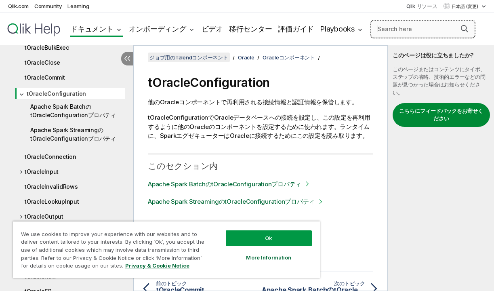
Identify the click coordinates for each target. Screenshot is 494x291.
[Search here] (423, 29)
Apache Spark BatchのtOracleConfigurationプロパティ (73, 110)
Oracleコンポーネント (289, 57)
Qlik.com (18, 6)
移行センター (250, 29)
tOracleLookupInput (52, 201)
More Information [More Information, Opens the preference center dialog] (251, 251)
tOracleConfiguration (56, 93)
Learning (78, 6)
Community (48, 6)
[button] (464, 29)
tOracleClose (42, 62)
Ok (251, 232)
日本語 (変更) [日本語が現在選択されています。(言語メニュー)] (465, 6)
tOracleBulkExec (47, 47)
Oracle (246, 57)
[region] (156, 246)
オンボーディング (157, 29)
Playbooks (337, 29)
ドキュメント (92, 29)
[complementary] (441, 168)
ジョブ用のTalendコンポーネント (188, 57)
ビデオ (212, 29)
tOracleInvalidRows (51, 186)
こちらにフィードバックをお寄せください (441, 115)
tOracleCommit (45, 77)
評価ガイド (296, 29)
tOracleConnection (50, 156)
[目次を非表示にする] (127, 58)
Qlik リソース (421, 6)
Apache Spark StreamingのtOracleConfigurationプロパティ (73, 134)
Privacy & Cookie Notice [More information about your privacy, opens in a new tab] (68, 267)
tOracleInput (42, 171)
